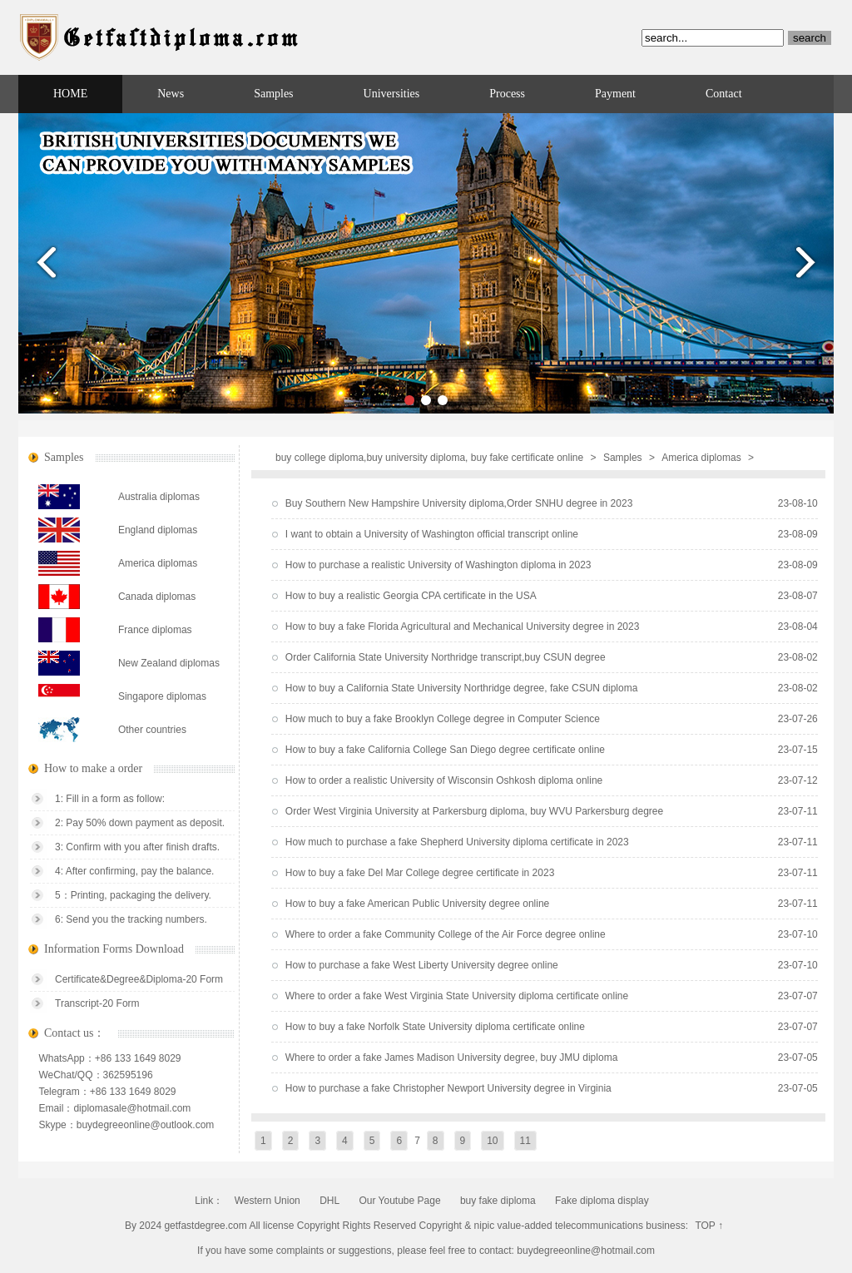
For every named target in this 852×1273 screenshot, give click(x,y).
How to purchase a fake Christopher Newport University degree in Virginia (448, 1088)
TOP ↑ (709, 1225)
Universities (392, 93)
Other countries (152, 730)
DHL (329, 1200)
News (170, 93)
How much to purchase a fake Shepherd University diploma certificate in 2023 (457, 842)
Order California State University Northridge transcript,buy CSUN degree (445, 657)
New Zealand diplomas (169, 663)
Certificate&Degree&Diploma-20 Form (139, 979)
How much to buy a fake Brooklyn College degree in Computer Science (442, 719)
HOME (70, 93)
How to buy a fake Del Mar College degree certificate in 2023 (420, 873)
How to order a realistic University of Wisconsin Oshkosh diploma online (444, 780)
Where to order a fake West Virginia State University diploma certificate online (456, 996)
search (809, 38)
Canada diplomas (157, 596)
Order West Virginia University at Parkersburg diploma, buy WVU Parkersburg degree (474, 811)
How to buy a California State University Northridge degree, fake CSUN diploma (461, 688)
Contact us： (75, 1033)
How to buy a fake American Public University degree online (417, 903)
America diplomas (701, 457)
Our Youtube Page (399, 1200)
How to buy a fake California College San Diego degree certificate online (445, 749)
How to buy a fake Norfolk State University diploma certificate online (435, 1027)
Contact (724, 93)
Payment (615, 93)
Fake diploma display (602, 1200)
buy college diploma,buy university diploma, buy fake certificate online (429, 457)
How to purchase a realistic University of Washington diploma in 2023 (438, 565)
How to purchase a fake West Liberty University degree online (421, 965)
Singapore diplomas (162, 696)
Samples (273, 93)
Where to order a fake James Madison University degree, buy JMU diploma (451, 1057)
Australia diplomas (159, 497)
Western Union (267, 1200)
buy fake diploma (498, 1200)
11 (525, 1141)
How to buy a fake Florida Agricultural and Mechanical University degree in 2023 (462, 626)
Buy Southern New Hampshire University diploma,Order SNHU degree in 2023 (459, 503)
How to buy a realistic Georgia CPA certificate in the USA (411, 596)
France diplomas (155, 630)
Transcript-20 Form (97, 1003)
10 (492, 1141)
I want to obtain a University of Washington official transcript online (431, 534)
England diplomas (157, 530)
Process (507, 93)
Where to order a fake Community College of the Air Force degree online (445, 934)
